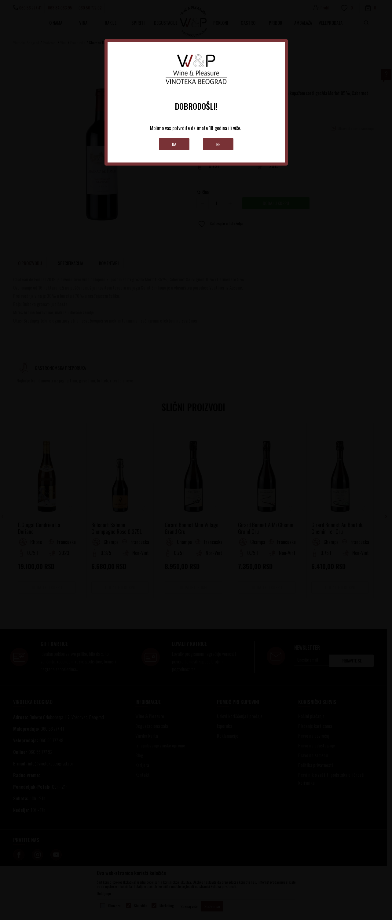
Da (174, 144)
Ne (218, 144)
